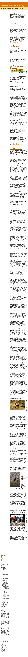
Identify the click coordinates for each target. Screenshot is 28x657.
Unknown (4, 559)
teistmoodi (7, 633)
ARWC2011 (3, 615)
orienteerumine (4, 626)
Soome (2, 631)
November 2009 (6, 576)
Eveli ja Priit (3, 644)
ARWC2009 (3, 613)
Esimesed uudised (14, 46)
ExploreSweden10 (4, 618)
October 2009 (5, 578)
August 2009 (5, 582)
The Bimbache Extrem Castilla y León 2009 (18, 76)
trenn (16, 544)
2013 (3, 568)
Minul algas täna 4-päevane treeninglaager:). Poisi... (6, 588)
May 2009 (5, 585)
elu (1, 617)
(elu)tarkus (3, 612)
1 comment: (20, 23)
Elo (3, 556)
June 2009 (5, 584)
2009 (3, 573)
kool (2, 622)
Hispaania (14, 42)
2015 (3, 567)
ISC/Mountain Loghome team (4, 643)
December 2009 (6, 574)
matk (8, 623)
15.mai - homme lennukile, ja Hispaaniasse (6, 596)
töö (6, 634)
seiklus (17, 42)
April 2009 (5, 600)
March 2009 (5, 601)
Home (18, 548)
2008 (3, 606)
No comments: (20, 61)
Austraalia (5, 616)
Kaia (3, 558)
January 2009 (5, 604)
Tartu (2, 633)
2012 (3, 569)
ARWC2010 (3, 614)
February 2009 (6, 602)
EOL (6, 617)
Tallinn (6, 631)
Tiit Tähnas (3, 652)
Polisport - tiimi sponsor (4, 648)
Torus (17, 434)
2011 (3, 570)
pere (5, 627)
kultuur (3, 623)
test (3, 634)
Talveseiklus (3, 632)
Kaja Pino (3, 649)
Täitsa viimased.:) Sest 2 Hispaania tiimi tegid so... (6, 591)
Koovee (7, 622)
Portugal (3, 628)
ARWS (7, 615)
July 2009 (5, 583)
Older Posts (24, 548)
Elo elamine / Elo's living (12, 5)
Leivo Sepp (3, 650)
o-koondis (5, 624)
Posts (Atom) (18, 550)
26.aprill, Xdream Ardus (16, 149)
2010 (3, 571)
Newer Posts (12, 548)
